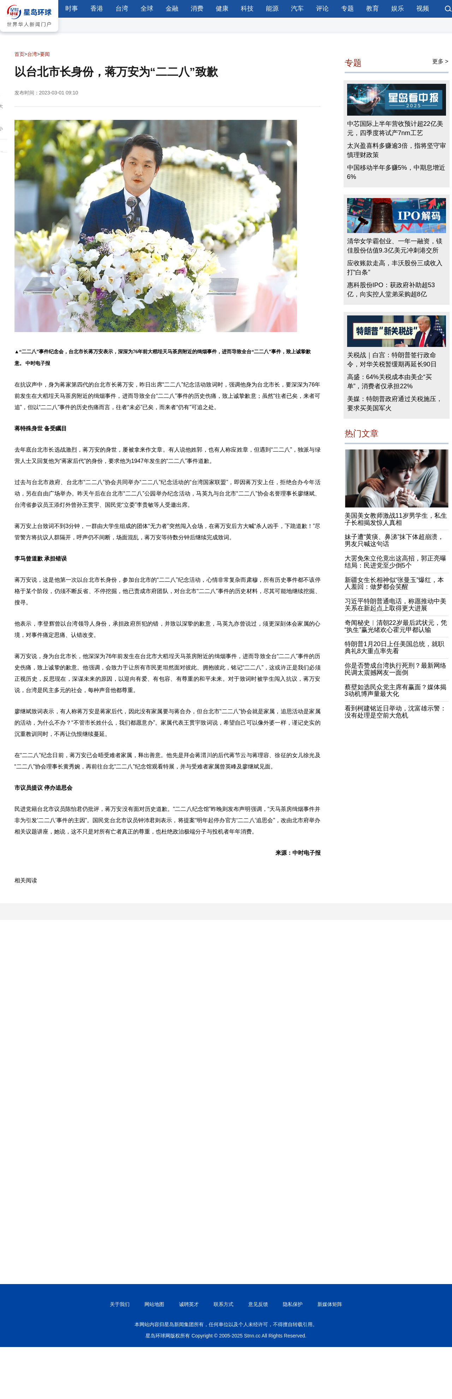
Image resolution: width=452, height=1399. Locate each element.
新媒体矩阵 (329, 1304)
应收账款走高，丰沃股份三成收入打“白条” (394, 268)
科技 (247, 8)
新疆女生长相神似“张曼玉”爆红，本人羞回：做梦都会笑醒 (394, 583)
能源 (272, 8)
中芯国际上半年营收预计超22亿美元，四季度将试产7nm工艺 (395, 128)
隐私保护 (293, 1304)
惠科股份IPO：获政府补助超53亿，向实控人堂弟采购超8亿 (391, 289)
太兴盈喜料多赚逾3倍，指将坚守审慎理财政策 (396, 150)
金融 (172, 8)
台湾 (121, 8)
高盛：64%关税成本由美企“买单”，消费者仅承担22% (389, 381)
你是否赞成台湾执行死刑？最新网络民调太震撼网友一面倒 (395, 669)
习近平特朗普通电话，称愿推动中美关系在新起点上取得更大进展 (395, 605)
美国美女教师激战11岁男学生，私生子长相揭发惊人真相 (396, 519)
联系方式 (223, 1304)
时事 (71, 8)
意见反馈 (258, 1304)
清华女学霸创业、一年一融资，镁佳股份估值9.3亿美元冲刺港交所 (394, 246)
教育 (372, 8)
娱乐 (397, 8)
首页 (19, 54)
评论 (322, 8)
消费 (197, 8)
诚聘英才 (189, 1304)
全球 (147, 8)
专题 (347, 8)
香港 (96, 8)
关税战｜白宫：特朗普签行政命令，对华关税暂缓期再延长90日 (392, 360)
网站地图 (154, 1304)
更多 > (440, 61)
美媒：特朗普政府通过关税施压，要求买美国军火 (394, 403)
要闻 (45, 54)
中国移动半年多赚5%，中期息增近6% (396, 172)
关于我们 (120, 1304)
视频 (422, 8)
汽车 (297, 8)
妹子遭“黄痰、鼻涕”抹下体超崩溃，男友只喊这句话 (394, 540)
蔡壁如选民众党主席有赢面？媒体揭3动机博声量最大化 (395, 691)
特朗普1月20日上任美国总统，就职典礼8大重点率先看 (394, 647)
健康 (222, 8)
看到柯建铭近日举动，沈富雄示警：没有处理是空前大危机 (395, 712)
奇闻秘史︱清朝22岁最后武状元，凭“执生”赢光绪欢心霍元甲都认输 (396, 626)
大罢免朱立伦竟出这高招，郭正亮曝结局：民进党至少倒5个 (395, 562)
